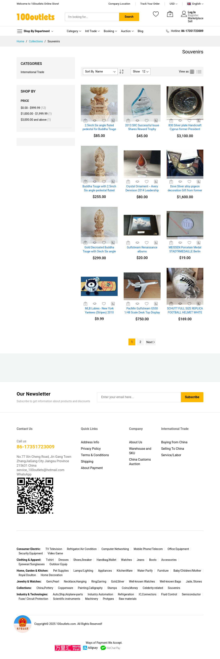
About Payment (92, 468)
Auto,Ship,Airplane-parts (68, 594)
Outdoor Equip (58, 564)
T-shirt (50, 559)
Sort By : (90, 71)
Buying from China (174, 442)
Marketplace (195, 18)
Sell (190, 21)
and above (36, 119)
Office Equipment (178, 549)
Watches (126, 559)
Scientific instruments (66, 598)
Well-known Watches (142, 581)
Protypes (108, 598)
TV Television (53, 549)
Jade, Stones (194, 581)
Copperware (65, 588)
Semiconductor (191, 594)
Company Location (119, 3)
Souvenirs (174, 588)
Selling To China (172, 449)
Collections (36, 41)
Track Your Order (150, 3)
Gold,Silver (117, 581)
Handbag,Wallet (106, 559)
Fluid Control (169, 594)
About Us (135, 442)
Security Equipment (31, 553)
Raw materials (128, 598)
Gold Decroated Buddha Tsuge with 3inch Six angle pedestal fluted (99, 251)
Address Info (90, 442)
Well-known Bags (170, 581)
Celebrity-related (153, 588)
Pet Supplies (61, 570)
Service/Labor (171, 455)
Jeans (140, 559)
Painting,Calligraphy (90, 588)
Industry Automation (100, 594)
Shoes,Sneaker (82, 559)
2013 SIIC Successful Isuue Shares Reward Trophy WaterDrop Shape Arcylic (142, 129)
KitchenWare (124, 570)
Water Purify (145, 570)
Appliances (105, 570)
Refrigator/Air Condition (82, 549)
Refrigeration (126, 594)
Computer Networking (115, 549)
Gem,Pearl (52, 581)
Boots (153, 559)
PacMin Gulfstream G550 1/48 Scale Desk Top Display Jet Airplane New (142, 312)
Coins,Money (130, 588)
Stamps (112, 588)
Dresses (63, 559)
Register (193, 15)
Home (21, 41)
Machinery (91, 598)
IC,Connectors (147, 594)
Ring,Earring (98, 581)
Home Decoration (52, 575)
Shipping (87, 461)
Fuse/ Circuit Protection (33, 598)
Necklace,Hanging (75, 581)
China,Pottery (45, 588)
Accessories (168, 559)
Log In (192, 12)
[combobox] (92, 17)
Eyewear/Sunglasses (32, 564)
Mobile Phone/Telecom (148, 549)
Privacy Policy (91, 449)
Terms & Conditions (95, 455)
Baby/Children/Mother (187, 570)
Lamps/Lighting (83, 570)
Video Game (55, 553)
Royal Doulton (27, 575)
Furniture (163, 570)
